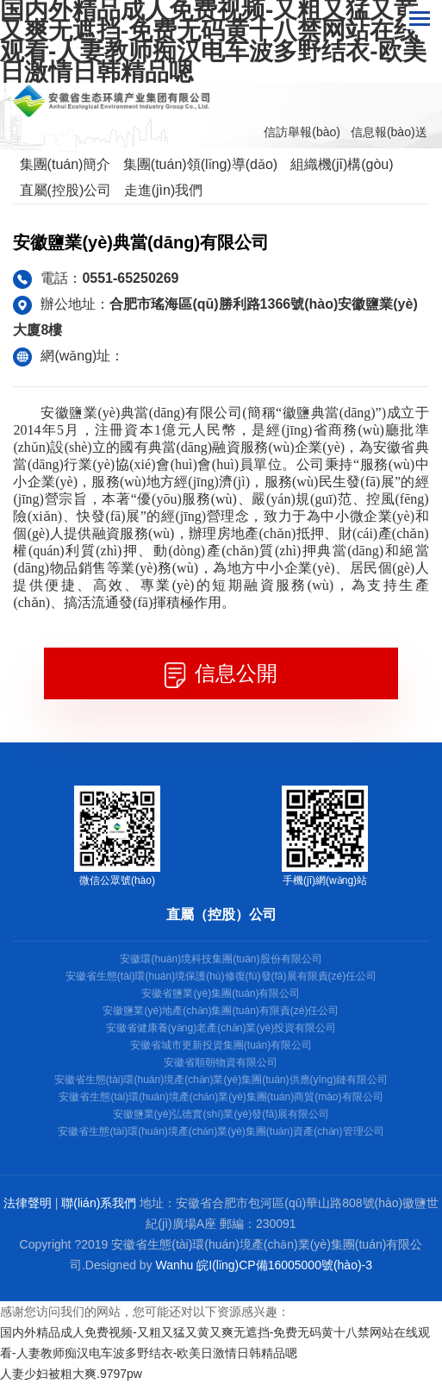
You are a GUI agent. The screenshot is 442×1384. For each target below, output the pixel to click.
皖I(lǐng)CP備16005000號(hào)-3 (284, 1265)
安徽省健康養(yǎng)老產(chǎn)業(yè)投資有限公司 (221, 1028)
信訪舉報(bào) (302, 132)
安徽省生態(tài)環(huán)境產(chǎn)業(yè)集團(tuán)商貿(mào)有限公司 (221, 1097)
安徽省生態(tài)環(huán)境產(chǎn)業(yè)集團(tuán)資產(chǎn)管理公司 (220, 1131)
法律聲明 (27, 1203)
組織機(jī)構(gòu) (342, 164)
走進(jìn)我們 (163, 190)
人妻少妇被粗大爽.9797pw (71, 1374)
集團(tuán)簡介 (65, 164)
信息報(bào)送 (389, 132)
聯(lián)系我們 (98, 1203)
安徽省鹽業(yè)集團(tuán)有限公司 (220, 993)
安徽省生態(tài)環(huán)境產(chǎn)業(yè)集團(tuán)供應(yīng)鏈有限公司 (221, 1080)
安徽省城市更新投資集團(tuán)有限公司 (221, 1045)
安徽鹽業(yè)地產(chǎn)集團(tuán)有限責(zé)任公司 (221, 1011)
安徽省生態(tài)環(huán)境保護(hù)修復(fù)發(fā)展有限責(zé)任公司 (221, 976)
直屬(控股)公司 (66, 190)
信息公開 (221, 674)
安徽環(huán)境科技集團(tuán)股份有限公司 (220, 959)
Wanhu (175, 1265)
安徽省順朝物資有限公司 (220, 1062)
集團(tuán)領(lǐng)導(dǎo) (200, 164)
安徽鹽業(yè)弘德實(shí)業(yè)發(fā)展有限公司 (221, 1114)
